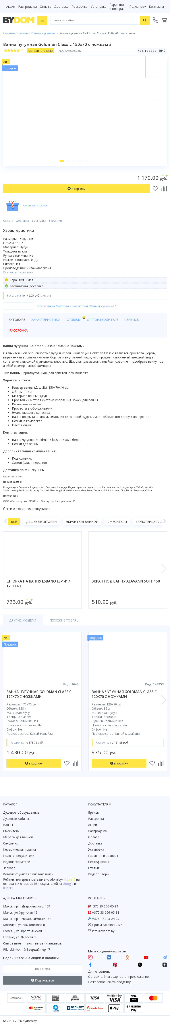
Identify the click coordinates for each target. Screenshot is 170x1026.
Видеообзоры (98, 874)
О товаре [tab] (17, 320)
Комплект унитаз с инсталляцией (28, 874)
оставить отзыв (40, 50)
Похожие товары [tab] (63, 621)
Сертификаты (98, 862)
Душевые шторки (41, 522)
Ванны (8, 825)
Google (68, 883)
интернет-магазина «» (39, 879)
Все (14, 522)
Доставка (61, 6)
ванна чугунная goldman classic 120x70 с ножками (124, 694)
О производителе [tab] (101, 320)
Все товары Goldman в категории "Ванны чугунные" (76, 306)
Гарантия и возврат (117, 6)
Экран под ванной (82, 522)
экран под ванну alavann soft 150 (126, 581)
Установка (98, 6)
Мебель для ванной (18, 837)
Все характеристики (18, 273)
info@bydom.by (103, 931)
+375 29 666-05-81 (104, 906)
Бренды (93, 812)
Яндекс (8, 888)
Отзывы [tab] (74, 319)
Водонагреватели (16, 862)
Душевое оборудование (21, 812)
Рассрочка (79, 6)
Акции (10, 6)
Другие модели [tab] (22, 621)
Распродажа (27, 6)
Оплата (45, 6)
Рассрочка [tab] (18, 331)
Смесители (117, 522)
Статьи (93, 868)
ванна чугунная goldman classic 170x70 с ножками (38, 694)
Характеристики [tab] (45, 320)
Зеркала (9, 868)
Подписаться (42, 980)
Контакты (156, 6)
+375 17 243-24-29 (105, 919)
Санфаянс (10, 843)
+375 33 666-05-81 (105, 912)
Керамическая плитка (19, 849)
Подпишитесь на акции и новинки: (31, 958)
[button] (61, 162)
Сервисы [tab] (130, 320)
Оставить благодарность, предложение (118, 977)
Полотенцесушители (18, 855)
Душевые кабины (16, 818)
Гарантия (55, 221)
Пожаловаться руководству (109, 982)
